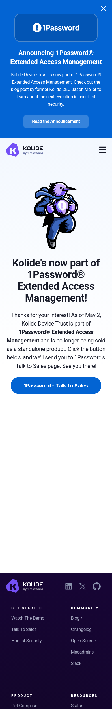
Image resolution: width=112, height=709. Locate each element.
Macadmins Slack (82, 657)
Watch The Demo (27, 618)
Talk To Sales (23, 629)
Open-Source (83, 640)
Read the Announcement (56, 121)
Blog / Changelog (81, 623)
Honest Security (26, 640)
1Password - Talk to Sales (56, 385)
